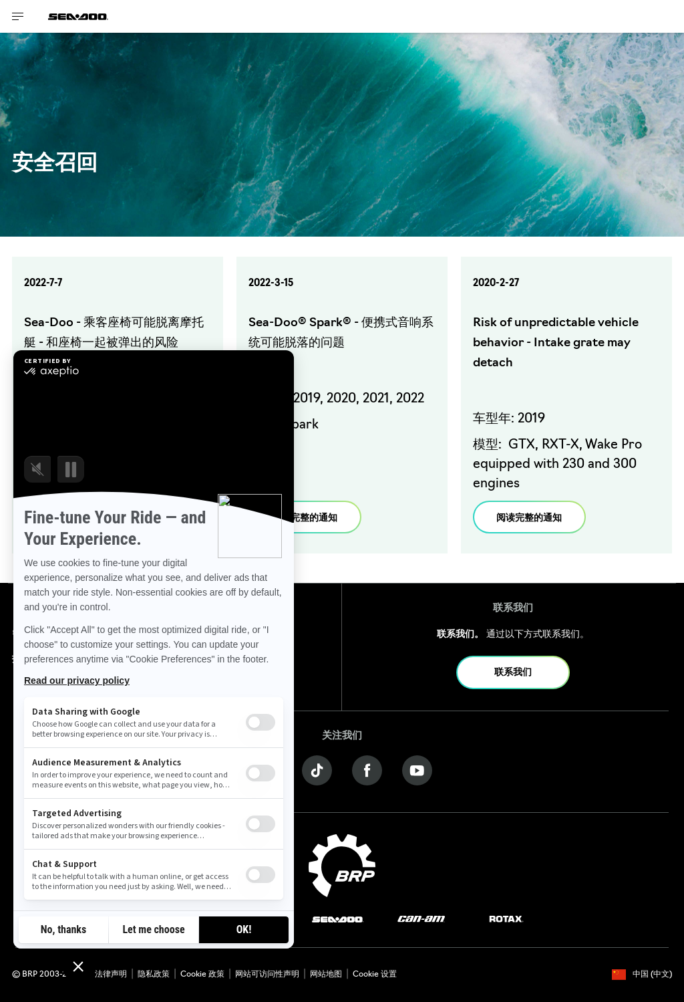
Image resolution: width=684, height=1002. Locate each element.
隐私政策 (154, 975)
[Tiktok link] (317, 770)
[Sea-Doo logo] (78, 16)
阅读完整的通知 (304, 518)
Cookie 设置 (375, 975)
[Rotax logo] (506, 919)
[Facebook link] (367, 770)
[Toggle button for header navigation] (18, 16)
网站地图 (326, 975)
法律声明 (111, 975)
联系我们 (513, 673)
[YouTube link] (417, 770)
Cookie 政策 (202, 975)
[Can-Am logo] (421, 919)
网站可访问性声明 (267, 975)
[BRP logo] (342, 866)
